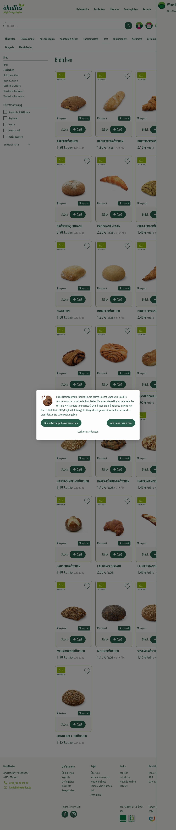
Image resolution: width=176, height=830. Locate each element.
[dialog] (88, 415)
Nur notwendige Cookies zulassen (61, 422)
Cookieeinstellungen (88, 431)
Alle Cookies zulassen (121, 422)
